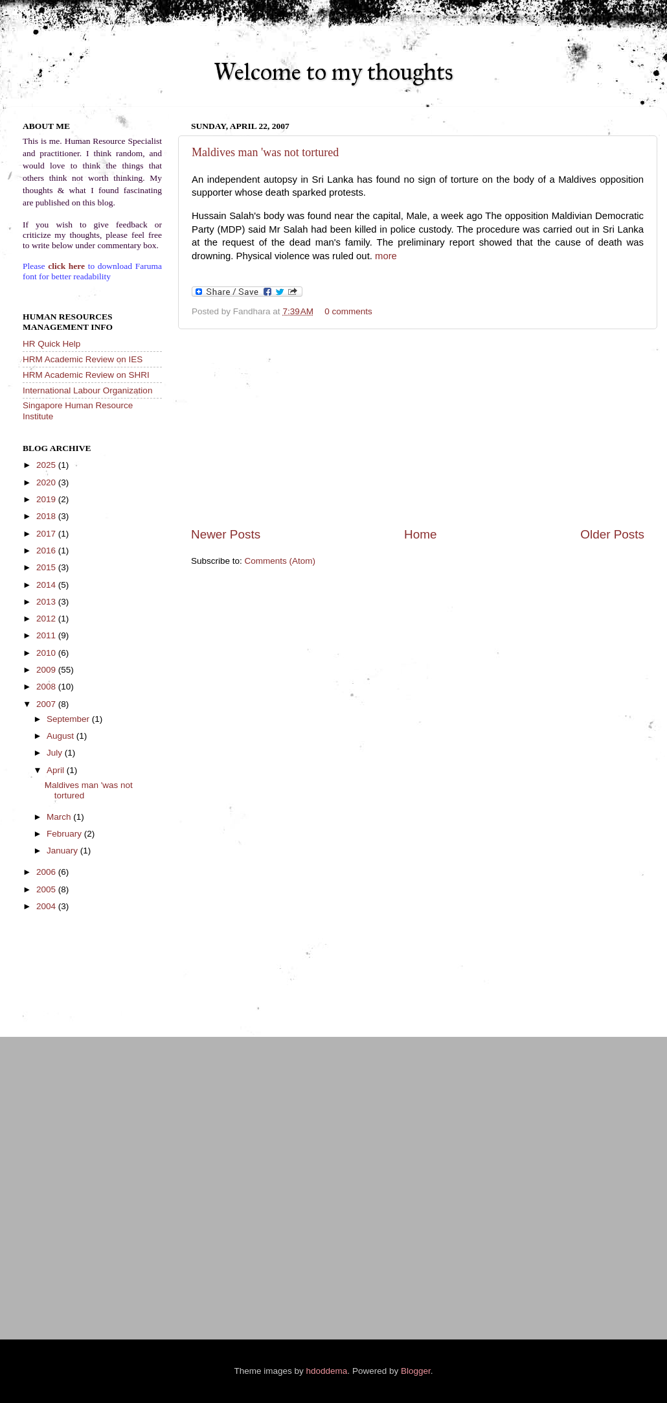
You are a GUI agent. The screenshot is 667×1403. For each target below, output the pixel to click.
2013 (47, 602)
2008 (47, 686)
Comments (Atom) (280, 561)
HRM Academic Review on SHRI (86, 375)
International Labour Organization (87, 390)
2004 (47, 906)
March (60, 817)
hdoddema (327, 1371)
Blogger (416, 1371)
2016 (47, 550)
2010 (47, 653)
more (386, 256)
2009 (47, 670)
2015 (47, 567)
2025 (47, 465)
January (63, 850)
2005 (47, 889)
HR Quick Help (51, 344)
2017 (47, 534)
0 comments (348, 311)
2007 (47, 704)
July (56, 753)
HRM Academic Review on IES (82, 359)
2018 (47, 516)
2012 (47, 618)
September (69, 719)
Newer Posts (225, 534)
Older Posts (612, 534)
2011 (47, 635)
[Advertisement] (418, 428)
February (65, 834)
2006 (47, 872)
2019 (47, 499)
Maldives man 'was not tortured (265, 152)
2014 (47, 585)
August (61, 736)
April (57, 770)
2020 (47, 482)
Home (420, 534)
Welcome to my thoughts (333, 72)
